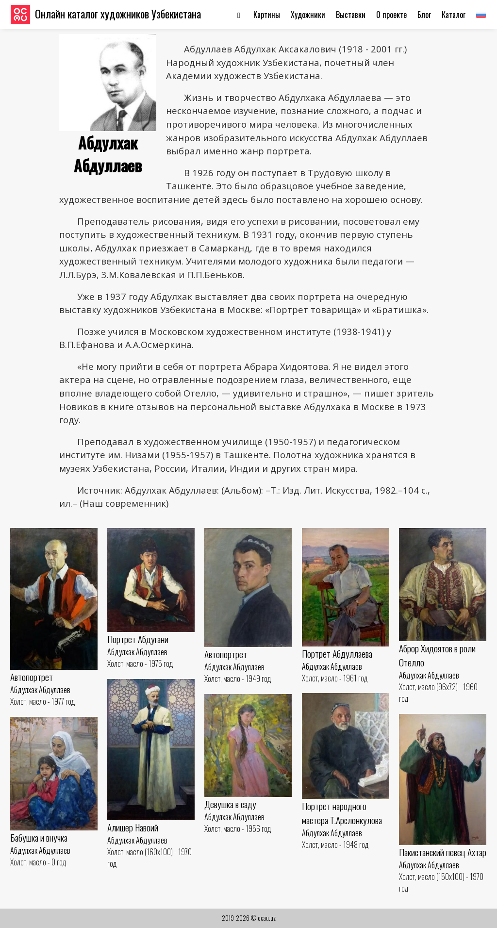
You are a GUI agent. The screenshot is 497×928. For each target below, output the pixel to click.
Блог (424, 14)
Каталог (453, 14)
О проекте (391, 14)
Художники (308, 14)
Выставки (350, 14)
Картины (266, 14)
